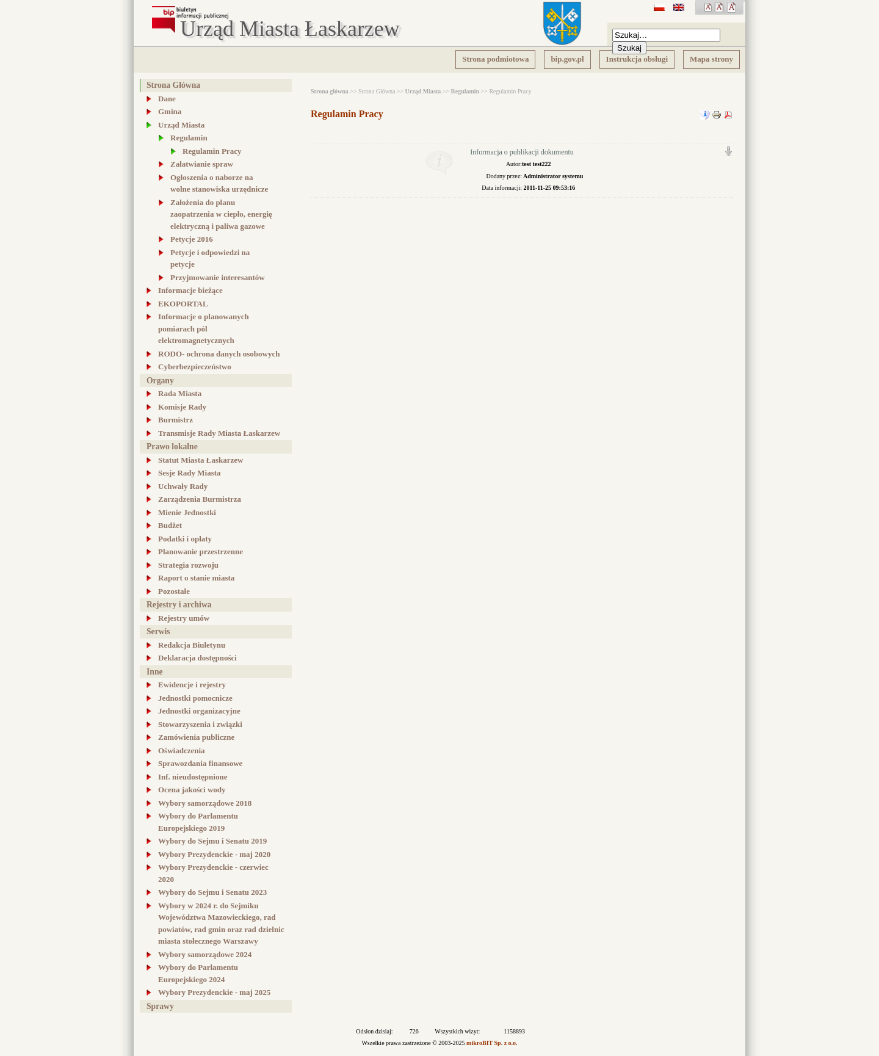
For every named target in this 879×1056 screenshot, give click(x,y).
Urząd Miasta (423, 91)
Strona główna (330, 91)
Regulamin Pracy (347, 114)
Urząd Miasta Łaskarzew (290, 29)
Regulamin (465, 91)
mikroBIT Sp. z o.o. (492, 1043)
